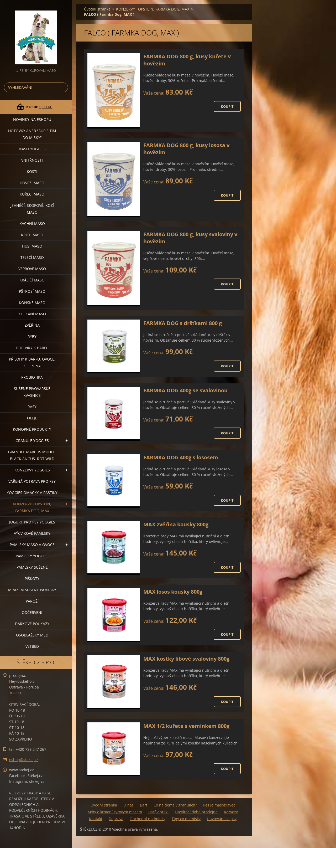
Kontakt (95, 818)
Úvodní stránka (97, 9)
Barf (143, 805)
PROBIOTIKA (32, 377)
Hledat (63, 87)
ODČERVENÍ (32, 612)
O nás (128, 805)
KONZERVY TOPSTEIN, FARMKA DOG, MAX (32, 507)
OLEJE (32, 417)
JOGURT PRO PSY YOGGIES (32, 522)
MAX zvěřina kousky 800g (175, 524)
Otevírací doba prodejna (196, 811)
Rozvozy (231, 811)
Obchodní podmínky (147, 818)
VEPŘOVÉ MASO (32, 268)
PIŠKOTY (32, 578)
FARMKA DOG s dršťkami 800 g (182, 323)
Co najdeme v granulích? (175, 805)
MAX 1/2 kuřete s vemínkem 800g (186, 725)
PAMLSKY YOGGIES (32, 555)
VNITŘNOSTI (32, 160)
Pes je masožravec (219, 805)
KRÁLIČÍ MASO (32, 279)
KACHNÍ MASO (32, 223)
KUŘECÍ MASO (32, 194)
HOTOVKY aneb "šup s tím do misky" (32, 134)
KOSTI (32, 171)
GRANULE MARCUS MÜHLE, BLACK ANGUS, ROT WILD (32, 455)
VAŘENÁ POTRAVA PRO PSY (32, 481)
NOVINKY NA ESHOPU (32, 119)
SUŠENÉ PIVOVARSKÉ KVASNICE (32, 392)
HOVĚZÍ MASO (32, 182)
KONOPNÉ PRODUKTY (32, 429)
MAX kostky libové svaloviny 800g (186, 658)
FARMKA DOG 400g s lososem (180, 457)
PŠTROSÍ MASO (32, 291)
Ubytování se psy (222, 818)
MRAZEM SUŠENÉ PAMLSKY (32, 589)
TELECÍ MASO (32, 257)
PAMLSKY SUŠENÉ (32, 567)
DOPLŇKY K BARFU (32, 347)
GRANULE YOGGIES (32, 440)
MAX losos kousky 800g (172, 591)
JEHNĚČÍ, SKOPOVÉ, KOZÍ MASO (32, 209)
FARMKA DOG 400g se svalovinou (185, 390)
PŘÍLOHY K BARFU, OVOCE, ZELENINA (32, 362)
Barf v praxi (158, 811)
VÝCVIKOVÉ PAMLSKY (32, 533)
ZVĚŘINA (32, 325)
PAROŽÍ (32, 601)
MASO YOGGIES (32, 148)
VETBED (32, 646)
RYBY (32, 336)
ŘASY (32, 406)
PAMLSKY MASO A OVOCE (32, 544)
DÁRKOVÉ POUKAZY (32, 623)
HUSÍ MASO (32, 246)
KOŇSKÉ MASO (32, 302)
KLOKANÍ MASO (32, 313)
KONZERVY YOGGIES (32, 469)
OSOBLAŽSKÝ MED (32, 635)
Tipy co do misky (186, 818)
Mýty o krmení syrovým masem (115, 811)
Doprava (116, 818)
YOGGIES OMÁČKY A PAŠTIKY (32, 492)
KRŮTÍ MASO (32, 234)
